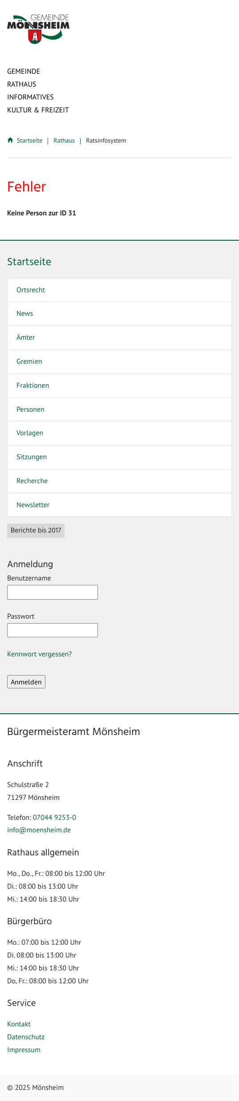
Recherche (32, 481)
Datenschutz (26, 1037)
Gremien (29, 361)
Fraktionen (32, 385)
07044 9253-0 (54, 817)
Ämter (25, 337)
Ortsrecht (30, 290)
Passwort (52, 625)
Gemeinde (23, 71)
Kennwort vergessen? (39, 654)
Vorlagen (29, 433)
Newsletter (32, 505)
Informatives (30, 97)
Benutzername (52, 587)
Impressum (24, 1049)
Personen (30, 409)
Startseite (25, 140)
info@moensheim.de (39, 830)
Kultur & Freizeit (38, 110)
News (24, 313)
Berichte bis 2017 (36, 531)
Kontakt (19, 1024)
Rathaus (21, 84)
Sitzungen (31, 457)
